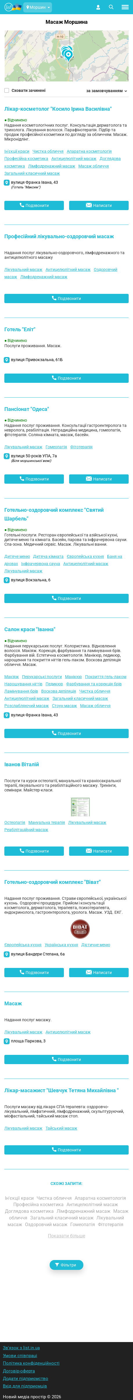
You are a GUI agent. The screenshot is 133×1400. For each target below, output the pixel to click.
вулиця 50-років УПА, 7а (34, 458)
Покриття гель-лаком (105, 676)
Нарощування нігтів (23, 684)
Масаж (13, 1003)
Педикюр (54, 684)
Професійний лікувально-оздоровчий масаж (59, 236)
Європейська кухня (85, 556)
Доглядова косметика (30, 1211)
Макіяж (11, 676)
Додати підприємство (25, 1378)
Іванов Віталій (21, 764)
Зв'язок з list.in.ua (21, 1347)
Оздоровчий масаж (47, 1224)
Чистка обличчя (48, 151)
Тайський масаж (61, 1128)
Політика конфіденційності (31, 1363)
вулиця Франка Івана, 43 (34, 184)
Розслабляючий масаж (26, 705)
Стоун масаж (64, 705)
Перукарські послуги (42, 676)
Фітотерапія (81, 447)
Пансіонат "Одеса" (26, 409)
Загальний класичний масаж (32, 173)
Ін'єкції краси (16, 151)
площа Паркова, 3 (28, 1041)
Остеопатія (14, 822)
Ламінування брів (21, 691)
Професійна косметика (26, 158)
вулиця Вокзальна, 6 (31, 580)
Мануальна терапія (46, 822)
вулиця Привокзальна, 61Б (37, 359)
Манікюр (73, 676)
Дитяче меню (17, 556)
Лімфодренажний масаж (51, 166)
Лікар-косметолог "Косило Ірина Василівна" (58, 109)
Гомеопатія (56, 447)
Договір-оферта (19, 1371)
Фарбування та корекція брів (94, 684)
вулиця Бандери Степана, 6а (38, 954)
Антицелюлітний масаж (73, 158)
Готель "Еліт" (19, 329)
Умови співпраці (20, 1355)
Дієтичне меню (95, 944)
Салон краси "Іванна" (29, 629)
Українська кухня (61, 944)
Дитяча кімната (48, 556)
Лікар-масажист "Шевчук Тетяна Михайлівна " (61, 1090)
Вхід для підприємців (25, 1386)
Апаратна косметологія (89, 151)
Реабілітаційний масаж (26, 829)
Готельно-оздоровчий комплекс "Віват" (52, 882)
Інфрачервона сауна (40, 563)
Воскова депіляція (58, 691)
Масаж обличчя (93, 166)
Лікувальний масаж (23, 269)
